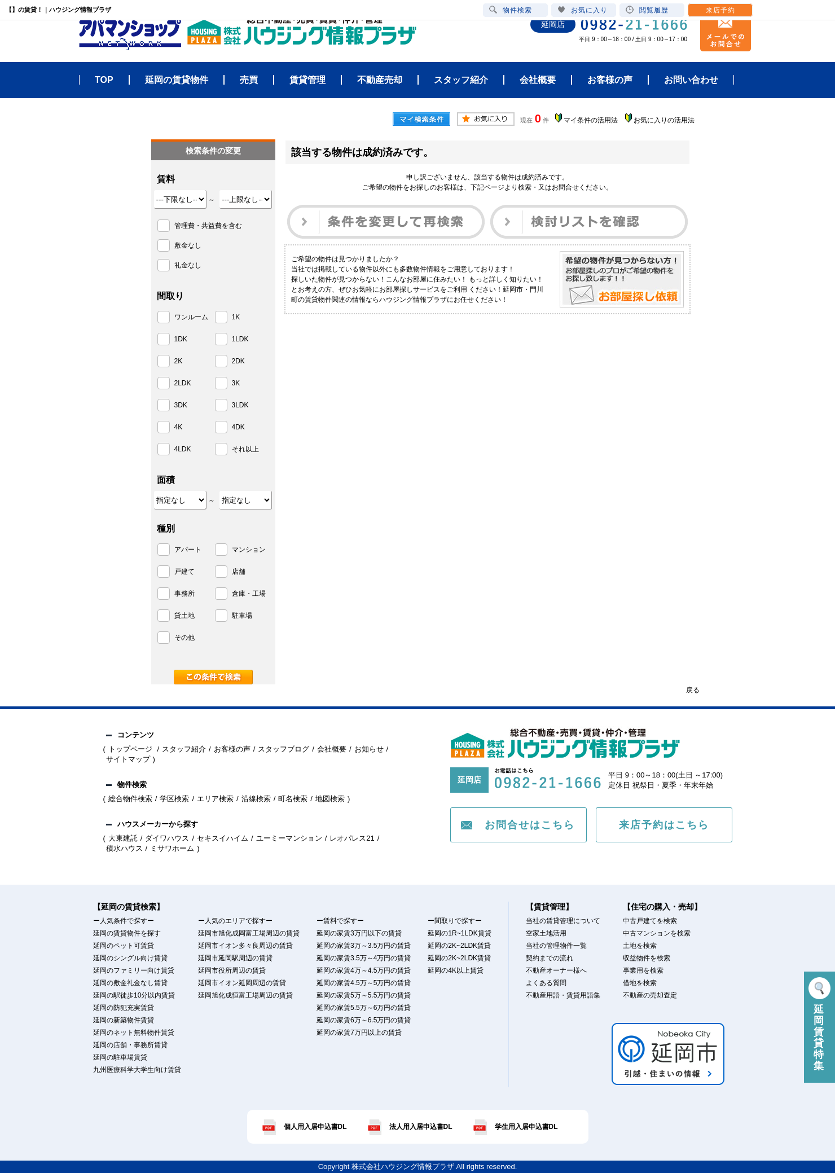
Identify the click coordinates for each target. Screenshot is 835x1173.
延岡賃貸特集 (819, 1024)
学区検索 (174, 798)
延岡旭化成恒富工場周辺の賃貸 (245, 995)
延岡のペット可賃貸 (123, 946)
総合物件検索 (130, 798)
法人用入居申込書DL (420, 1127)
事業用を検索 (643, 970)
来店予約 (720, 10)
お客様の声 (232, 749)
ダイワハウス (167, 838)
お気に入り (582, 10)
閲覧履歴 (647, 10)
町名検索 (292, 798)
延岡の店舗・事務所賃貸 (130, 1045)
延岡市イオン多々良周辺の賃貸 (245, 946)
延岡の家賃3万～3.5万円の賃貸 (364, 946)
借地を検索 (640, 983)
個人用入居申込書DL (315, 1127)
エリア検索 (215, 798)
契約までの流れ (549, 958)
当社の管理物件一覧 (556, 946)
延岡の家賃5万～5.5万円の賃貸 (364, 995)
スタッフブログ (283, 749)
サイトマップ (128, 759)
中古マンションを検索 (657, 933)
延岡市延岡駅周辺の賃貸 (235, 958)
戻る (693, 690)
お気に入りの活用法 (664, 120)
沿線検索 (256, 798)
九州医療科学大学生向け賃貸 (137, 1070)
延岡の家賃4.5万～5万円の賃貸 (364, 983)
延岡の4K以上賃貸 (456, 970)
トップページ (131, 749)
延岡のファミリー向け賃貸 (133, 970)
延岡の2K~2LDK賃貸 (459, 946)
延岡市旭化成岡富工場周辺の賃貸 (249, 933)
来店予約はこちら (664, 825)
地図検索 (330, 798)
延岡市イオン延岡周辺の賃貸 (242, 983)
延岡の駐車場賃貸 (120, 1057)
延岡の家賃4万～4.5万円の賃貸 (364, 970)
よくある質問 (546, 983)
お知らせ (369, 749)
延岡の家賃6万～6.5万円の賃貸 (364, 1020)
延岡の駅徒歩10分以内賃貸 (134, 995)
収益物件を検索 (646, 958)
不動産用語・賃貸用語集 (563, 995)
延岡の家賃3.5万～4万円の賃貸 (364, 958)
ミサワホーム (172, 848)
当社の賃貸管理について (563, 921)
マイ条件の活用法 (591, 120)
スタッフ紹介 (184, 749)
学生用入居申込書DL (526, 1127)
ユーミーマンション (289, 838)
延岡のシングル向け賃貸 (130, 958)
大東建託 (123, 838)
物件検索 (510, 10)
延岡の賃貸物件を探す (127, 933)
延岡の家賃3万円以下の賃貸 (359, 933)
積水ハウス (124, 848)
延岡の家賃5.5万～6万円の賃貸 (364, 1008)
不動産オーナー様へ (556, 970)
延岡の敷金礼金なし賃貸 (130, 983)
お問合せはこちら (530, 825)
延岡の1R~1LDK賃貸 (459, 933)
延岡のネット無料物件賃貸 (133, 1032)
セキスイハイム (222, 838)
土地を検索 (640, 946)
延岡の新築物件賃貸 (123, 1020)
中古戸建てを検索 (650, 921)
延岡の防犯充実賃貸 (123, 1008)
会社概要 (331, 749)
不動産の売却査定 (650, 995)
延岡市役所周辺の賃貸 (232, 970)
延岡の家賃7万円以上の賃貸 (359, 1032)
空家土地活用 (546, 933)
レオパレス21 (351, 838)
